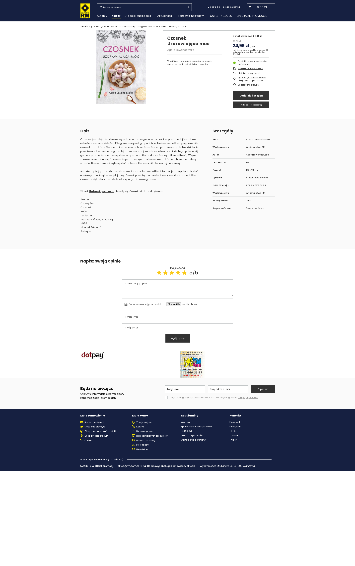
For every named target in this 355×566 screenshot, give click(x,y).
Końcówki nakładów (191, 16)
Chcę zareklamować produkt (100, 431)
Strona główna (101, 26)
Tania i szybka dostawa (250, 68)
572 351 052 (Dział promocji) (97, 466)
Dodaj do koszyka (251, 95)
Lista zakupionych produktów (152, 436)
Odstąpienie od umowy (193, 440)
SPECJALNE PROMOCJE (252, 16)
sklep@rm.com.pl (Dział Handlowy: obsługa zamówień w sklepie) (157, 466)
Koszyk (140, 426)
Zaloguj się (214, 7)
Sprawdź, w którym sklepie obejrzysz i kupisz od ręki (252, 79)
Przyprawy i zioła (147, 26)
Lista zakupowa (231, 6)
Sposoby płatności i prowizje (196, 426)
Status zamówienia (94, 422)
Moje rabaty (142, 445)
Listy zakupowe (144, 431)
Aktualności (164, 16)
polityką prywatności (248, 397)
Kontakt (88, 440)
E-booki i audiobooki (138, 16)
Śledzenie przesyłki (94, 426)
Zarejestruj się (143, 422)
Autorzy (102, 16)
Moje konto (140, 415)
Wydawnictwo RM (255, 147)
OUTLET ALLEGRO (221, 16)
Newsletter (142, 449)
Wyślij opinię (178, 338)
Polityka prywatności (192, 435)
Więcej (223, 185)
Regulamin (187, 431)
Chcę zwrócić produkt (96, 436)
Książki (116, 16)
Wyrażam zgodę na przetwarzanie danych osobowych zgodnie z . (215, 397)
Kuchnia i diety (128, 26)
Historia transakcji (145, 440)
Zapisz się (262, 389)
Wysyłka (185, 422)
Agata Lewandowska (180, 50)
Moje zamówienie (92, 415)
